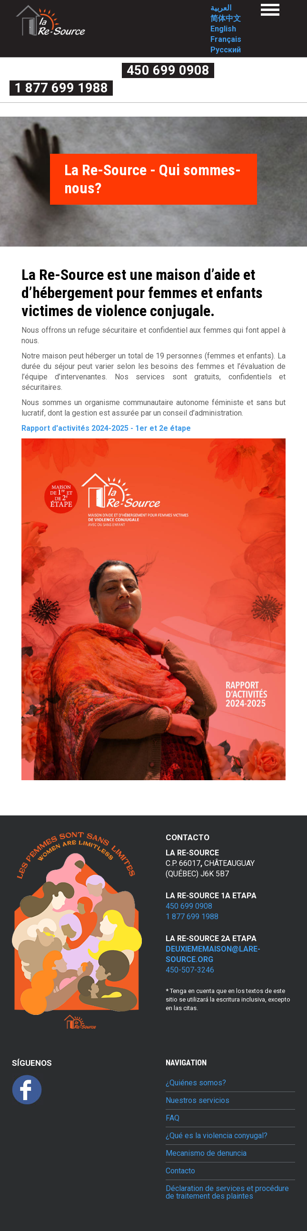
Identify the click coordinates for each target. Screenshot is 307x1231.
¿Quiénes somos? (196, 1083)
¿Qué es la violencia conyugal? (216, 1136)
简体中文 (225, 18)
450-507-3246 (190, 969)
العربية (220, 7)
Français (225, 39)
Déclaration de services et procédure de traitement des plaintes (227, 1192)
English (223, 28)
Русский (225, 49)
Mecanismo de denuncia (206, 1153)
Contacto (180, 1171)
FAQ (172, 1118)
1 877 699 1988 (61, 88)
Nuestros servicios (197, 1100)
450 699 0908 (168, 70)
